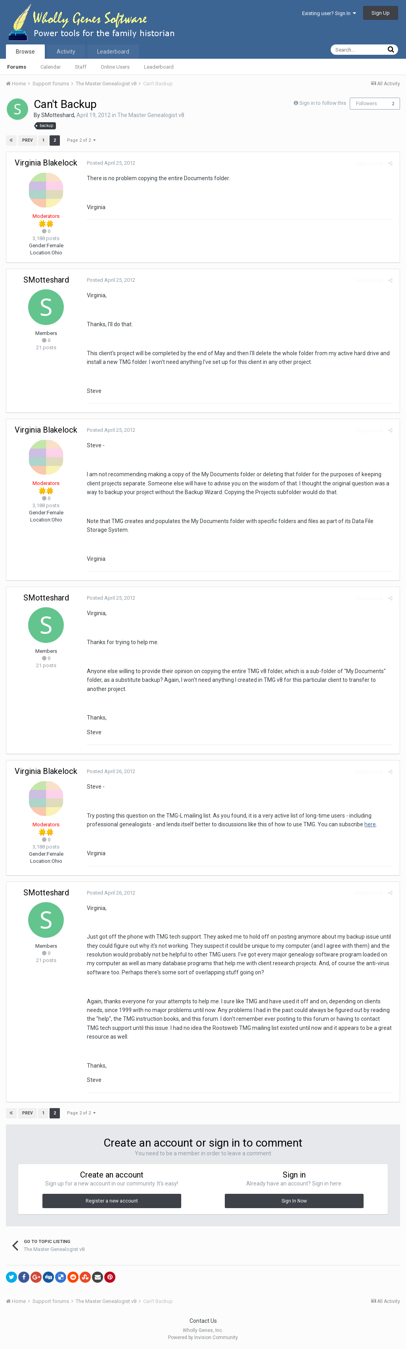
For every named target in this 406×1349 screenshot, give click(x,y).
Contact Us (203, 1321)
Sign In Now (294, 1201)
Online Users (115, 67)
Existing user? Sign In (329, 13)
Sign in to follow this (322, 103)
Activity (66, 51)
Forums (16, 67)
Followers (366, 103)
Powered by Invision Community (203, 1337)
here (369, 824)
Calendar (50, 67)
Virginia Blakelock (46, 162)
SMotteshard (57, 115)
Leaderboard (159, 67)
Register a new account (112, 1201)
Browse (25, 51)
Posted (110, 163)
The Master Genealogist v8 (150, 115)
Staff (80, 67)
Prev (27, 140)
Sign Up (381, 13)
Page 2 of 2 (81, 140)
